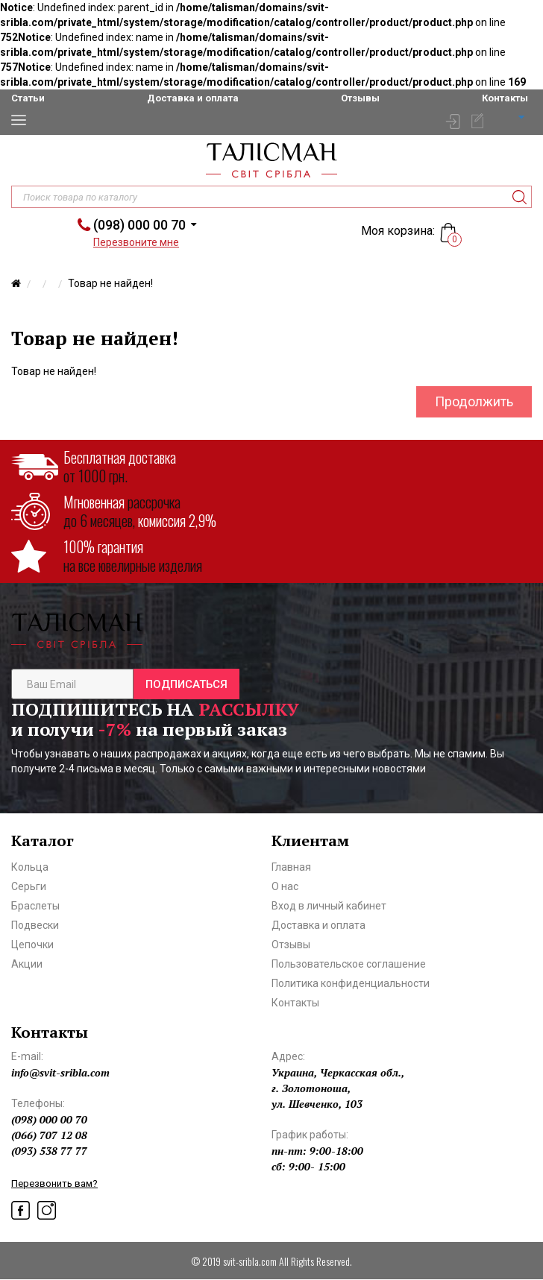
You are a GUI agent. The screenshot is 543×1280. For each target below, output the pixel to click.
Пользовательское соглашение (349, 964)
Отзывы (360, 98)
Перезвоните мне (136, 242)
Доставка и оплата (193, 98)
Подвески (35, 925)
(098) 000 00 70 (139, 225)
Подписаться (186, 684)
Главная (291, 867)
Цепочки (32, 944)
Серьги (28, 886)
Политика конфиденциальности (351, 983)
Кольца (29, 867)
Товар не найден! (110, 283)
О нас (285, 886)
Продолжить (474, 401)
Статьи (28, 98)
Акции (27, 964)
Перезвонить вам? (54, 1183)
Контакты (505, 98)
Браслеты (35, 906)
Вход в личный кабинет (329, 906)
